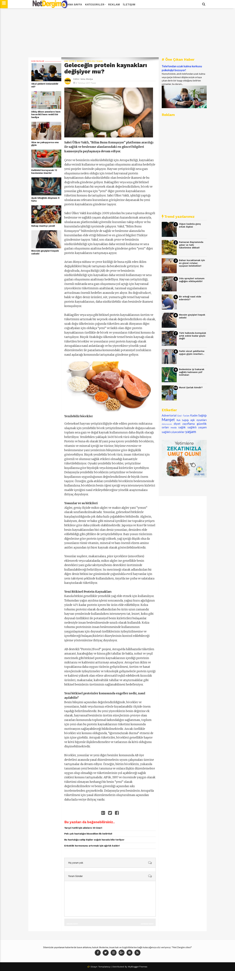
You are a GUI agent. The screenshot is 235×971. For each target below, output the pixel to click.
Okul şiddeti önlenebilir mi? (44, 85)
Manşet (81, 61)
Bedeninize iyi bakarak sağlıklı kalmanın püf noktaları (191, 372)
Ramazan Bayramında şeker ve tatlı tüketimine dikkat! (191, 245)
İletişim (129, 4)
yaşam (190, 431)
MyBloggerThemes (137, 966)
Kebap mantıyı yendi (43, 226)
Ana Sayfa (74, 4)
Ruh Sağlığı (183, 420)
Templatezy (104, 966)
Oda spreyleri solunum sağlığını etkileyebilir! (191, 280)
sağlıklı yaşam (95, 61)
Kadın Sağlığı (198, 415)
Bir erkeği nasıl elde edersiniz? (190, 298)
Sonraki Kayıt (147, 924)
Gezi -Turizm (183, 415)
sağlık (182, 427)
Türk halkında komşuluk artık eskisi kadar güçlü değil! (192, 336)
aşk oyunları (198, 420)
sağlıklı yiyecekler (173, 432)
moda (174, 427)
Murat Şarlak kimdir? (191, 387)
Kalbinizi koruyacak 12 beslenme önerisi (44, 171)
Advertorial (169, 415)
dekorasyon (167, 424)
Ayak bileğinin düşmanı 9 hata (45, 199)
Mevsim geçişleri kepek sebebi (45, 252)
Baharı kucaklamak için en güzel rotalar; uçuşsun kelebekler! (192, 263)
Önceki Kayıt (72, 924)
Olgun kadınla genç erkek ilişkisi (190, 225)
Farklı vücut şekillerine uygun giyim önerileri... (191, 352)
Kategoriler (95, 4)
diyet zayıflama (184, 423)
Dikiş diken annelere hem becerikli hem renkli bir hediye (45, 114)
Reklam (114, 4)
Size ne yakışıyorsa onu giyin (45, 144)
